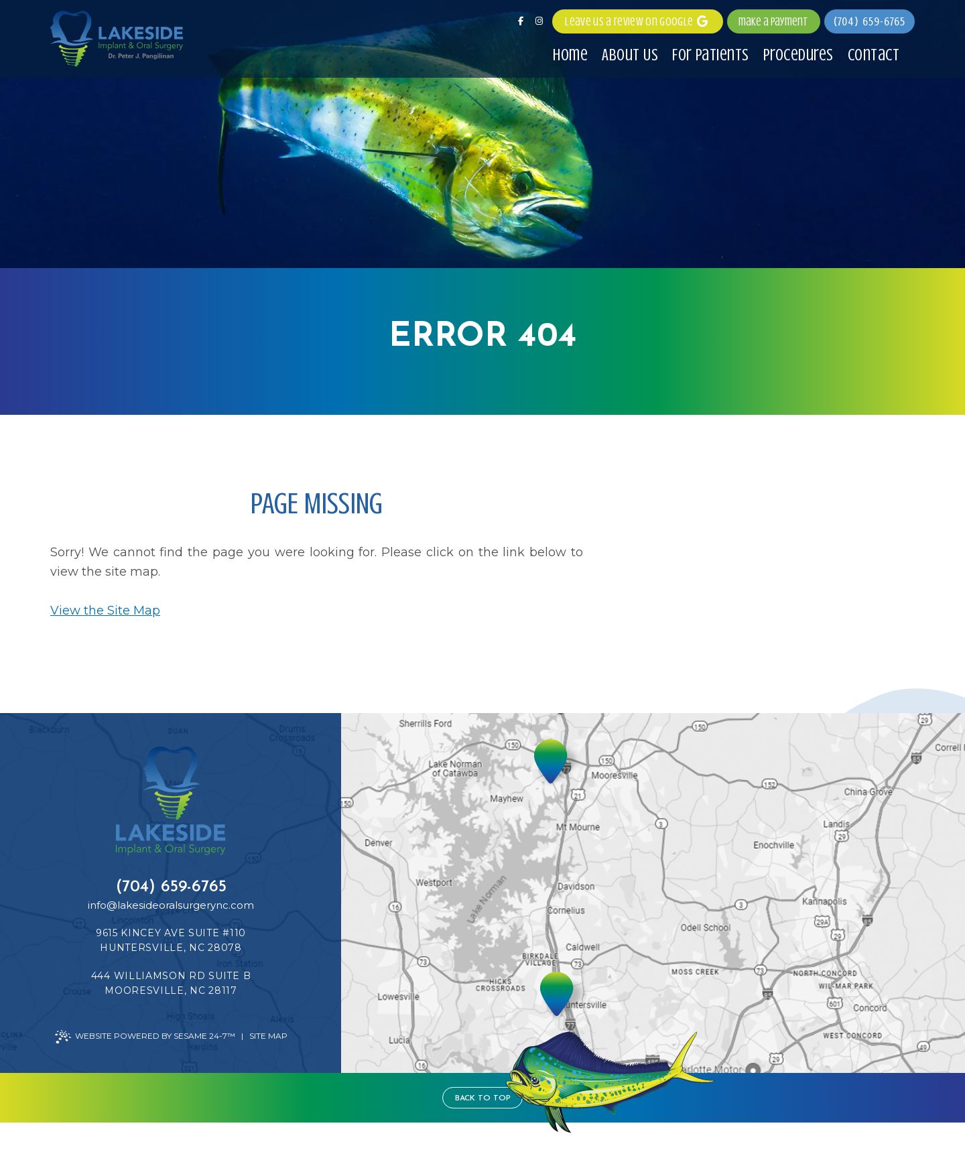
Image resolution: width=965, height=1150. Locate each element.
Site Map (268, 1036)
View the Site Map (105, 610)
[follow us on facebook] (521, 21)
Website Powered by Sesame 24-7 (145, 1036)
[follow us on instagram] (539, 21)
